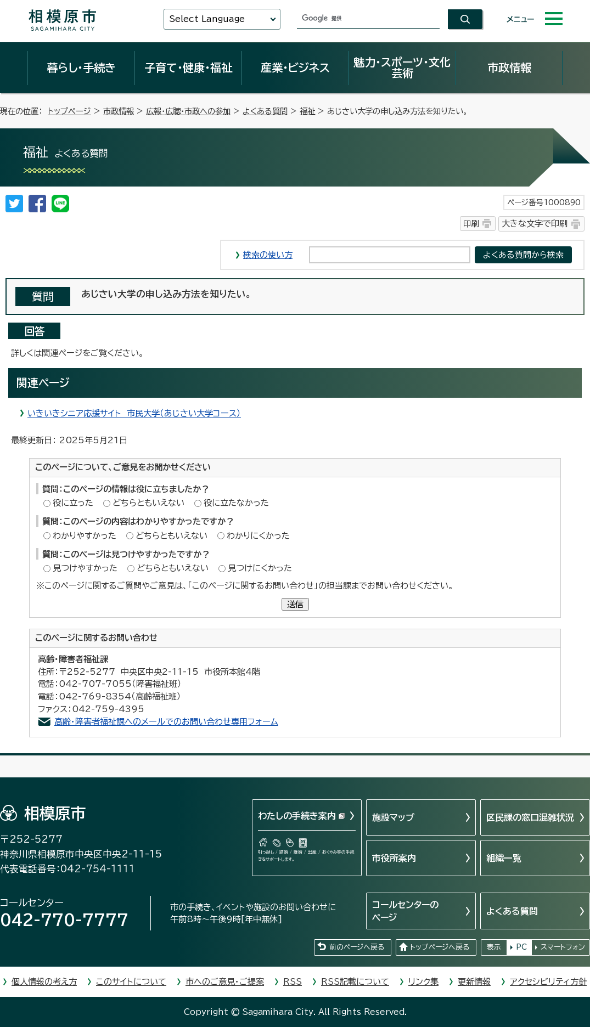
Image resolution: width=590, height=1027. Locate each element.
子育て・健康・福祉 (188, 67)
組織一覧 (503, 858)
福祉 (307, 111)
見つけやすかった (85, 568)
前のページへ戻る (356, 947)
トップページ (69, 111)
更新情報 (474, 982)
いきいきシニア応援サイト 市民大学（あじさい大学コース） (134, 413)
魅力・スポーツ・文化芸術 (402, 67)
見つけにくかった (260, 568)
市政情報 (509, 67)
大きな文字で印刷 (534, 223)
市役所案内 (394, 858)
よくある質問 (265, 111)
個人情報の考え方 (44, 982)
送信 (295, 604)
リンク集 (423, 982)
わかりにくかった (258, 536)
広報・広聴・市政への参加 (188, 111)
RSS (292, 982)
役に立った (73, 503)
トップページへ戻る (439, 947)
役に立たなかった (236, 503)
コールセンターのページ (405, 910)
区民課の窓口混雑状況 (530, 817)
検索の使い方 (268, 255)
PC (521, 947)
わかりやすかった (84, 536)
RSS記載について (355, 982)
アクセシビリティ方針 (548, 982)
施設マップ (393, 817)
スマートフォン (563, 947)
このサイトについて (131, 982)
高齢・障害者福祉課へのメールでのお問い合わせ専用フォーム (166, 722)
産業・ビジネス (295, 67)
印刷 (471, 223)
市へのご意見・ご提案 (225, 982)
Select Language (207, 19)
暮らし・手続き (81, 67)
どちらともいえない (148, 503)
